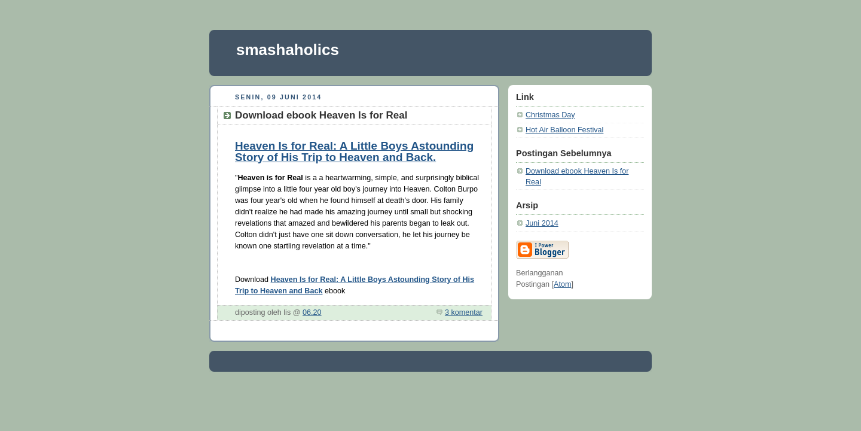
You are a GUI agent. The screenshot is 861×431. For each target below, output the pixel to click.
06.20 (312, 312)
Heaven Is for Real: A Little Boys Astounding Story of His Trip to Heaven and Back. (354, 151)
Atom (562, 284)
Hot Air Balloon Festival (564, 130)
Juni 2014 (542, 223)
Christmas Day (550, 115)
